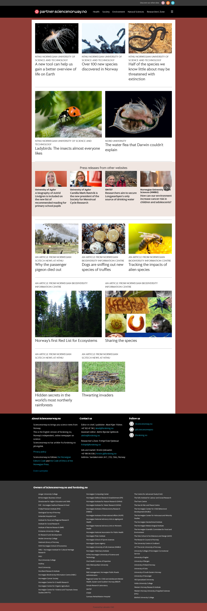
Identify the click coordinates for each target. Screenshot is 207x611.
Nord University (44, 567)
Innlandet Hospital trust (47, 516)
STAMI (88, 593)
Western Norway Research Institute (147, 587)
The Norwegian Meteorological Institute (149, 525)
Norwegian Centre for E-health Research (53, 582)
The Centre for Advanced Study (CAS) (148, 494)
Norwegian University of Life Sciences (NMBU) (103, 547)
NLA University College (47, 560)
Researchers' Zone (156, 11)
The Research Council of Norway (146, 539)
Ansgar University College (48, 494)
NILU (40, 556)
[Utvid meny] (172, 11)
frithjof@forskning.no (91, 444)
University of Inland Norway (144, 565)
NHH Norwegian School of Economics (52, 546)
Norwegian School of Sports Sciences (100, 539)
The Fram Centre (140, 501)
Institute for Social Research (48, 524)
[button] (163, 3)
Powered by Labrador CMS (103, 607)
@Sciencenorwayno (144, 429)
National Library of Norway (48, 542)
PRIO (88, 568)
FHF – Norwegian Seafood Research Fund (53, 505)
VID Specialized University (144, 579)
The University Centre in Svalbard (146, 543)
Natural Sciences (136, 11)
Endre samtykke (40, 470)
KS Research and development (50, 535)
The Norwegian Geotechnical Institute (148, 522)
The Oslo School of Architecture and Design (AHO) (153, 536)
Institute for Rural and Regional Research (53, 520)
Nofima (41, 563)
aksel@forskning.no (104, 428)
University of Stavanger (143, 576)
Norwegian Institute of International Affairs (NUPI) (104, 515)
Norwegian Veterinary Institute (97, 551)
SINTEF (89, 589)
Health (96, 11)
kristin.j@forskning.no (106, 453)
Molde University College (47, 538)
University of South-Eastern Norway (147, 572)
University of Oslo (141, 568)
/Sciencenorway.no (143, 423)
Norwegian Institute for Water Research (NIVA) (103, 505)
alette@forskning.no (90, 435)
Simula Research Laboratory (97, 585)
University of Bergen (141, 561)
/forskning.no (141, 435)
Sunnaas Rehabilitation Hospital (98, 596)
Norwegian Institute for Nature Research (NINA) (104, 501)
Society (106, 11)
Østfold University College (144, 597)
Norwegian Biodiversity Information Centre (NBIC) (57, 575)
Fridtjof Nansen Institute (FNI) (49, 509)
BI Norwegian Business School (49, 498)
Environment (118, 11)
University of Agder (141, 557)
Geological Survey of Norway (49, 512)
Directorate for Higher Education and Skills (54, 501)
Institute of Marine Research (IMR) (51, 527)
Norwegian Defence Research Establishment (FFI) (104, 498)
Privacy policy (39, 451)
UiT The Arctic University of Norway (147, 547)
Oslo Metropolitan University (97, 565)
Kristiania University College (48, 531)
